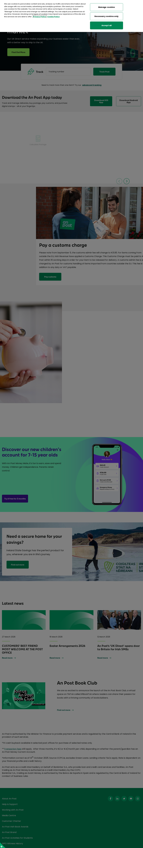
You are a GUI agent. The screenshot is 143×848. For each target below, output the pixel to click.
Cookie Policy (53, 16)
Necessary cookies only (106, 16)
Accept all (107, 25)
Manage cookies (106, 7)
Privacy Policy (39, 16)
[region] (71, 16)
